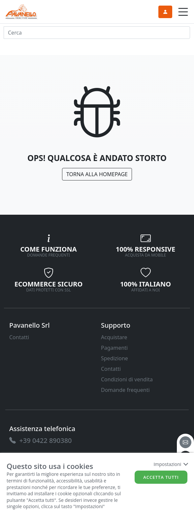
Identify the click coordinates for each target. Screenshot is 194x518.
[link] (21, 11)
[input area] (97, 32)
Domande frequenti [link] (125, 390)
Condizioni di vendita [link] (127, 379)
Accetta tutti (161, 477)
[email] (185, 442)
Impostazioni (170, 464)
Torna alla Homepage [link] (97, 174)
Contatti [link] (19, 337)
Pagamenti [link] (114, 347)
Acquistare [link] (114, 337)
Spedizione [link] (114, 358)
